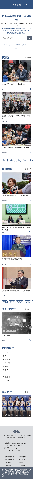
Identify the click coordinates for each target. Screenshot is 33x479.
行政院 (28, 302)
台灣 (5, 44)
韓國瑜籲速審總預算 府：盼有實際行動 (16, 195)
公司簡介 (22, 459)
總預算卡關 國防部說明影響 (12, 259)
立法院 (5, 302)
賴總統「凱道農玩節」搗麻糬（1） (14, 84)
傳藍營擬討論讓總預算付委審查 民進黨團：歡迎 (16, 228)
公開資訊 (22, 465)
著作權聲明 (8, 462)
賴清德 (5, 160)
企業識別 (22, 462)
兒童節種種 (6, 335)
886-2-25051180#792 (19, 443)
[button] (30, 327)
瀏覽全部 (28, 57)
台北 (11, 44)
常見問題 (8, 465)
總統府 (12, 160)
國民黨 (18, 44)
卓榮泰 (12, 302)
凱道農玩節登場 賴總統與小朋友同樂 (15, 147)
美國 (15, 48)
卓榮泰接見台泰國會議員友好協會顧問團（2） (16, 292)
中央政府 (20, 302)
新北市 (25, 44)
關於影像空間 (9, 459)
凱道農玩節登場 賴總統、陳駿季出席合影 (16, 117)
